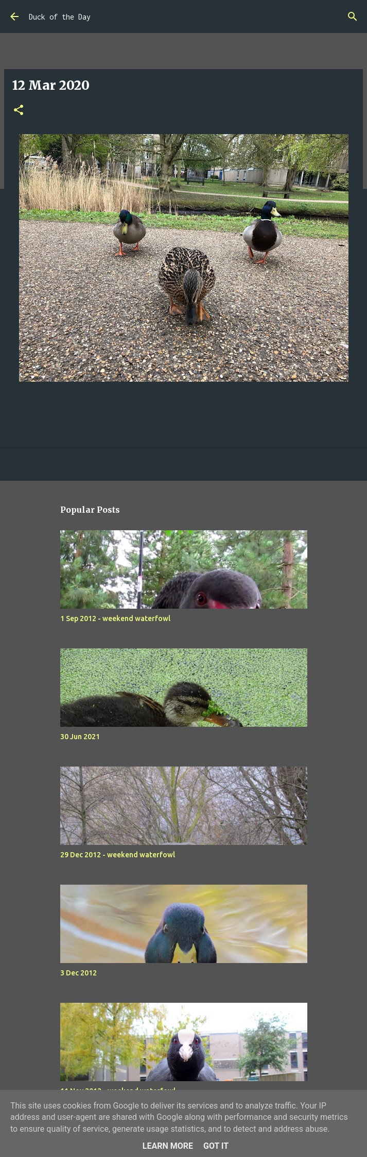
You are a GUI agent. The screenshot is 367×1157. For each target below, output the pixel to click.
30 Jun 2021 (80, 736)
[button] (18, 111)
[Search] (352, 16)
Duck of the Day (60, 16)
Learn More (168, 1146)
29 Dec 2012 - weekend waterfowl (117, 855)
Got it (216, 1146)
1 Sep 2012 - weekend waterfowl (115, 618)
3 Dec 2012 (78, 973)
